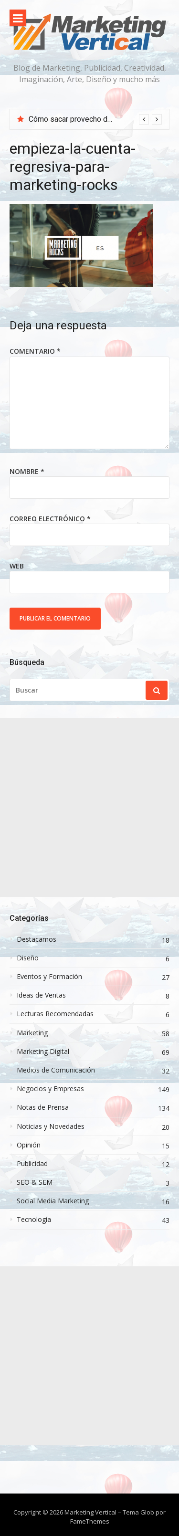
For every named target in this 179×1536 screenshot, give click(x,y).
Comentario (35, 351)
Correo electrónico (50, 518)
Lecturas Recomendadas (55, 1014)
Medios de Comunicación (56, 1070)
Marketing (32, 1033)
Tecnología (34, 1219)
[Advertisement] (89, 807)
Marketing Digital (43, 1051)
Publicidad (32, 1163)
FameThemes (89, 1521)
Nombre (27, 471)
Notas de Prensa (43, 1107)
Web (17, 565)
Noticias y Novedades (50, 1126)
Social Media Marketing (53, 1201)
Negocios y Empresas (50, 1088)
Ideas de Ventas (41, 995)
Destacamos (36, 939)
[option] (95, 119)
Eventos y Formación (49, 976)
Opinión (29, 1145)
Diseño (28, 958)
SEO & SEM (35, 1182)
